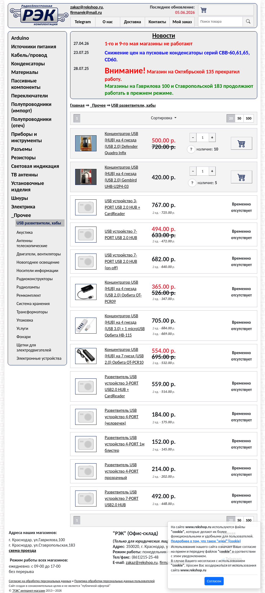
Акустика (25, 232)
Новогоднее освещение (38, 262)
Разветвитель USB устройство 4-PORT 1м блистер (124, 444)
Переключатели (29, 95)
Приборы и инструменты (26, 137)
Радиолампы (28, 287)
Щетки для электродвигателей (34, 347)
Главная (77, 105)
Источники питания (33, 46)
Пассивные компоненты (26, 83)
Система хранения (33, 303)
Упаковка (25, 320)
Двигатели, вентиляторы (39, 253)
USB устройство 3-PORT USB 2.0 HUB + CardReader (122, 207)
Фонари (24, 336)
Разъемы (21, 149)
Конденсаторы (28, 63)
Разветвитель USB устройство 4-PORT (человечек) (122, 417)
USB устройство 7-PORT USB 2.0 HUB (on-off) (121, 261)
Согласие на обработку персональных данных (40, 581)
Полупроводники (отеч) (31, 122)
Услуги (22, 328)
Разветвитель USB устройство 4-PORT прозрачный (122, 471)
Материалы (24, 72)
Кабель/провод (29, 55)
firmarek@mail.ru (86, 12)
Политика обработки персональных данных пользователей (114, 581)
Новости (163, 35)
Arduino (20, 38)
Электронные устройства (39, 358)
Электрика (23, 206)
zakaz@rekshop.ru (86, 7)
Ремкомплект (29, 295)
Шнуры (19, 198)
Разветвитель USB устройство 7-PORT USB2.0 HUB (122, 498)
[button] (191, 149)
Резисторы (23, 157)
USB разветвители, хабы (39, 223)
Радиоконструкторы (35, 278)
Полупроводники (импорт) (31, 107)
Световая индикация (35, 166)
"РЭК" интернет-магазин (28, 590)
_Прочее (21, 215)
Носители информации (37, 270)
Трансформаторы (32, 311)
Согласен (214, 581)
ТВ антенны (24, 174)
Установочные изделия (27, 186)
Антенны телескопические (32, 243)
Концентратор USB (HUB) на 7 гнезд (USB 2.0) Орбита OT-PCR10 (124, 356)
